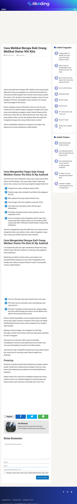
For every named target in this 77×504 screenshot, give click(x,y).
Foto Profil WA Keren (65, 88)
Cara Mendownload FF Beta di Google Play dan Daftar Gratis (66, 153)
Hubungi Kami (6, 500)
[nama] (26, 462)
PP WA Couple (63, 100)
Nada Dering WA (64, 94)
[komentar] (26, 450)
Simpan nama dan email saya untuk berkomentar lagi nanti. (27, 473)
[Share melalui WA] (43, 417)
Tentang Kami (16, 500)
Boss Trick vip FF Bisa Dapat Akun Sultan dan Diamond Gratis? (66, 80)
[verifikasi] (26, 469)
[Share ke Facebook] (21, 417)
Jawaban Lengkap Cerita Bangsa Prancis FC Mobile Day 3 (66, 186)
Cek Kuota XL (63, 106)
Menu (4, 9)
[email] (26, 466)
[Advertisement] (38, 29)
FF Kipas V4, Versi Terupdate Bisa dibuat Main (66, 175)
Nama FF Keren (64, 120)
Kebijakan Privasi (28, 500)
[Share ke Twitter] (32, 417)
